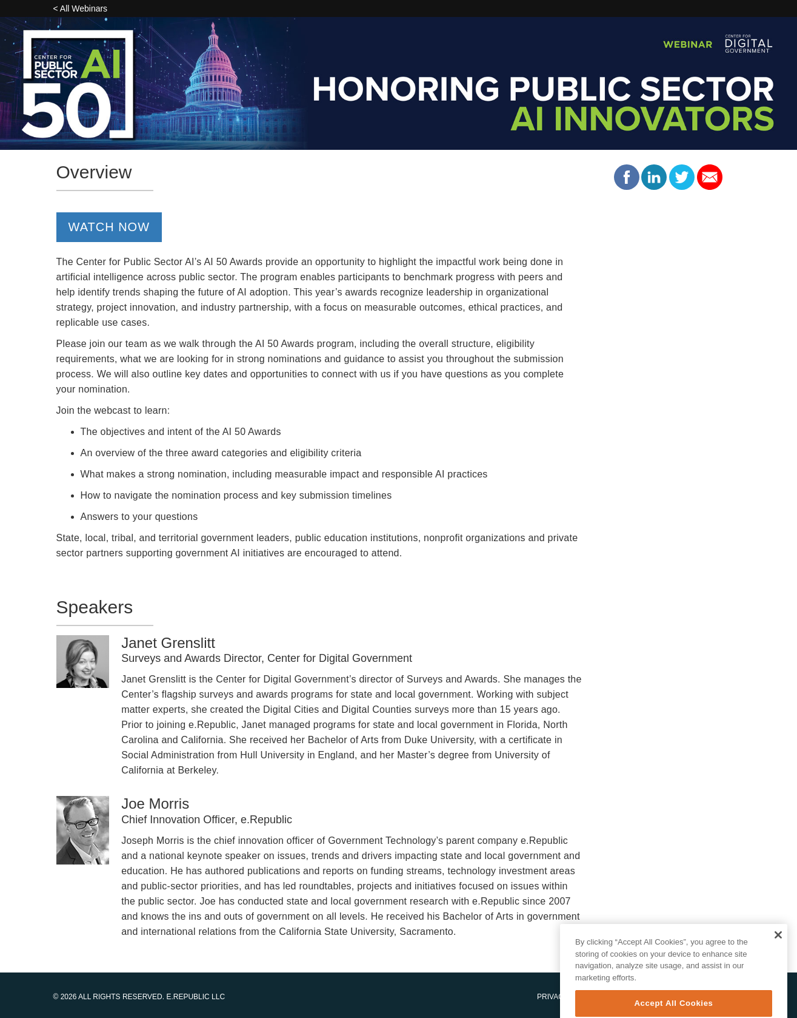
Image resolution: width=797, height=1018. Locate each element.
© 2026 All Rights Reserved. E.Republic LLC (139, 997)
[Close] (777, 945)
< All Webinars (80, 8)
